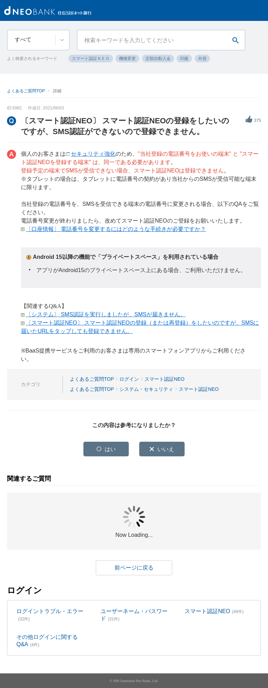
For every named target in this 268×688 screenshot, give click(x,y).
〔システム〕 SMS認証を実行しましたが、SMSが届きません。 (106, 314)
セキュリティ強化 (93, 154)
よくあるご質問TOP (26, 90)
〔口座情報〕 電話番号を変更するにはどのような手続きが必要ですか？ (116, 229)
